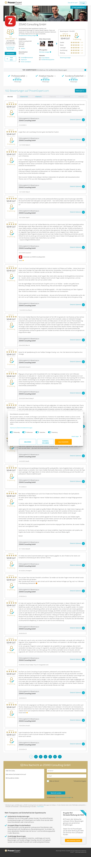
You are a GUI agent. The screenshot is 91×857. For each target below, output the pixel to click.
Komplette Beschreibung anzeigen (28, 35)
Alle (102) (10, 97)
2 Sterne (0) (67, 97)
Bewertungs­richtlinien (60, 850)
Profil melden (40, 806)
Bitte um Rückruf (54, 781)
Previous (38, 44)
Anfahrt (23, 48)
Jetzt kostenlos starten (73, 840)
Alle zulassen (63, 443)
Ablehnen (27, 443)
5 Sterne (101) (24, 97)
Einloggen (82, 3)
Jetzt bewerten (10, 53)
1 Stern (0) (81, 97)
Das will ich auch (73, 3)
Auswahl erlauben (45, 443)
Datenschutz (78, 850)
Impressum (22, 428)
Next (57, 44)
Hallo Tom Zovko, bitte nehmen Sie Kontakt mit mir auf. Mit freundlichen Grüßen (24, 784)
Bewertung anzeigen (64, 57)
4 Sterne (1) (38, 97)
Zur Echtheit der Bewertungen (10, 48)
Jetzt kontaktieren (78, 7)
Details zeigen (65, 437)
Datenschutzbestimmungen (34, 428)
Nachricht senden (56, 793)
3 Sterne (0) (52, 97)
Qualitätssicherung (70, 850)
